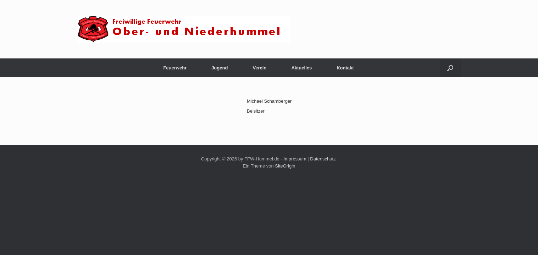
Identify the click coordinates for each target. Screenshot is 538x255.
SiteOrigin (285, 166)
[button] (450, 67)
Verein (259, 67)
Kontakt (345, 67)
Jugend (219, 67)
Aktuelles (301, 67)
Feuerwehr (175, 67)
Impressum (294, 159)
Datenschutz (322, 159)
